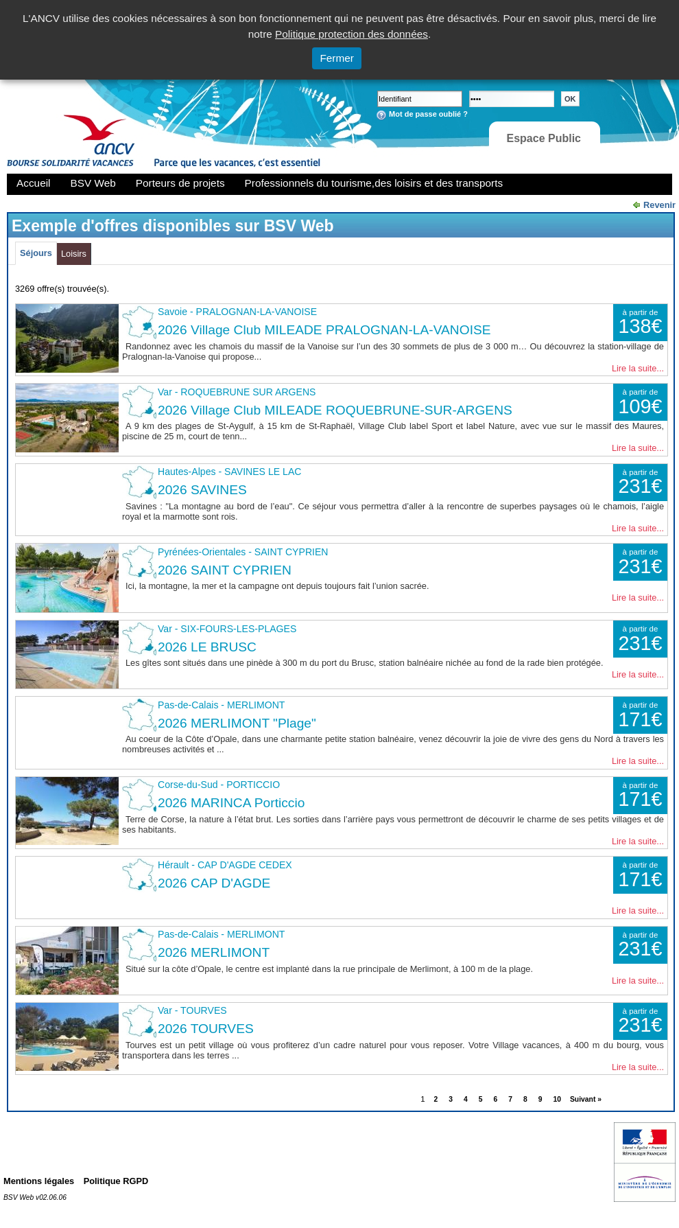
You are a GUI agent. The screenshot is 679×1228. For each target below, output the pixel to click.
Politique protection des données (351, 34)
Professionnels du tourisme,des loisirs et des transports (374, 183)
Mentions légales (38, 1181)
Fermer (337, 58)
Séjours (36, 253)
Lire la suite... (638, 368)
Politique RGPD (116, 1181)
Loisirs (73, 253)
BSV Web (93, 183)
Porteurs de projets (180, 183)
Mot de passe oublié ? (428, 114)
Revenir (659, 205)
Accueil (33, 183)
